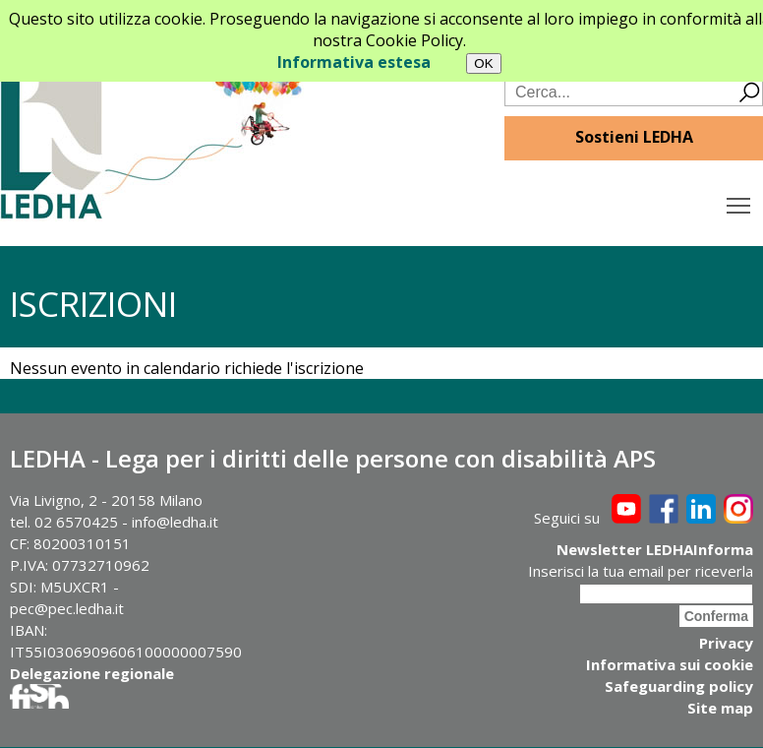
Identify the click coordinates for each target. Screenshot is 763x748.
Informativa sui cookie (669, 664)
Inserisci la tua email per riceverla (640, 571)
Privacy (726, 643)
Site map (720, 707)
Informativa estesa (354, 62)
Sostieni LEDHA (634, 137)
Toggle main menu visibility (740, 201)
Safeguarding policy (679, 686)
